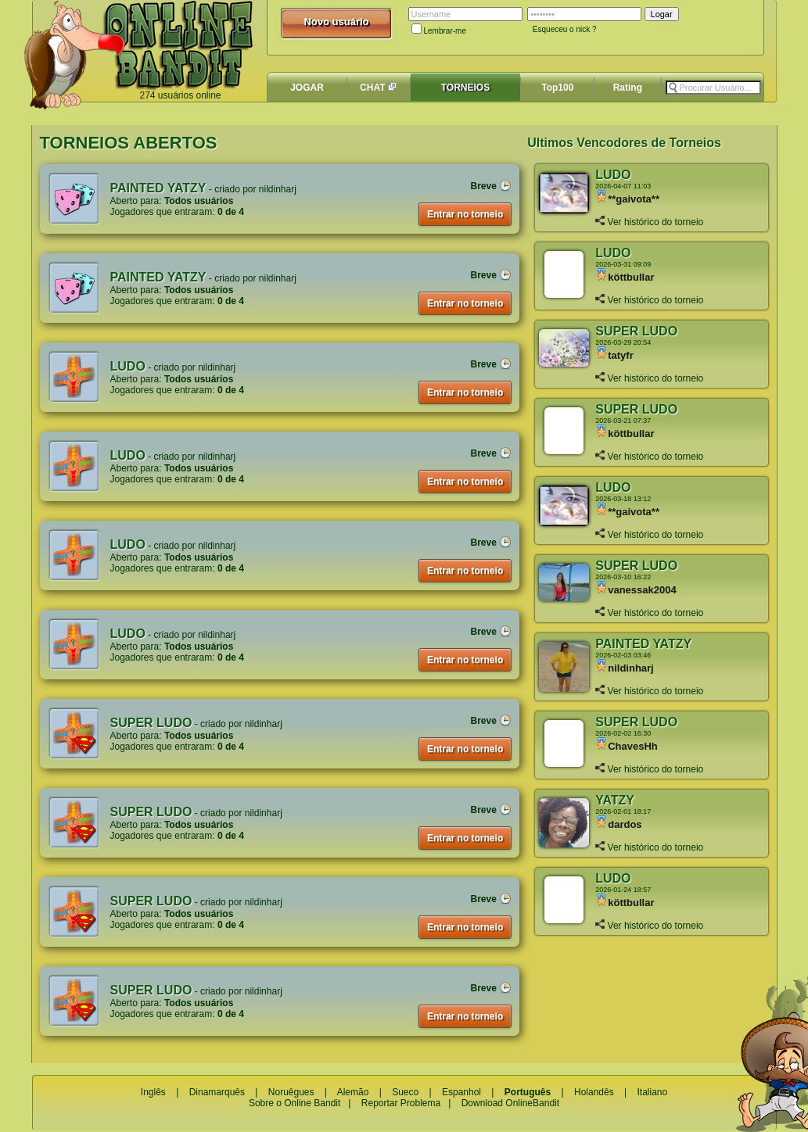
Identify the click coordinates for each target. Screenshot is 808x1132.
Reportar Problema (400, 1103)
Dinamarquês (217, 1092)
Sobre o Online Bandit (294, 1103)
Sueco (405, 1092)
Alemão (353, 1092)
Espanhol (461, 1092)
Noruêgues (291, 1092)
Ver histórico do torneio (649, 222)
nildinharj (277, 189)
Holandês (594, 1092)
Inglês (153, 1092)
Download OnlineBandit (510, 1103)
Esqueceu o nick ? (565, 29)
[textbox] (713, 88)
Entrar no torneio (465, 214)
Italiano (652, 1092)
